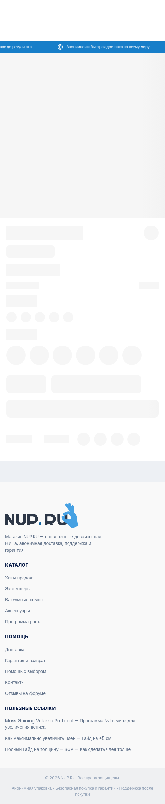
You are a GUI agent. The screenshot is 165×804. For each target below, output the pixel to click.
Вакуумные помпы (24, 599)
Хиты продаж (19, 578)
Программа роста (23, 621)
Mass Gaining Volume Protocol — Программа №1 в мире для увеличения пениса (70, 723)
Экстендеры (18, 589)
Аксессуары (17, 610)
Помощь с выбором (25, 671)
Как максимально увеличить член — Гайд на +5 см (58, 738)
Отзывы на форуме (25, 693)
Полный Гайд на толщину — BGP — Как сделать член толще (68, 749)
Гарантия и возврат (25, 660)
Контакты (14, 682)
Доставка (14, 649)
